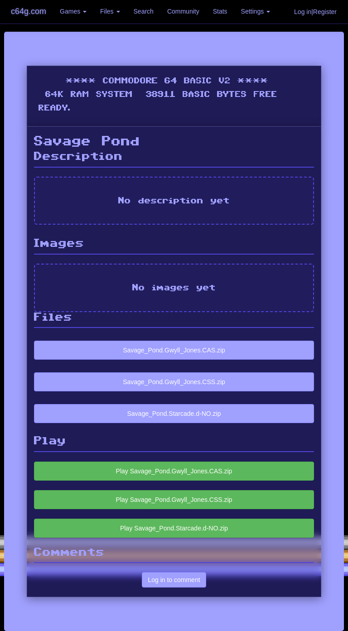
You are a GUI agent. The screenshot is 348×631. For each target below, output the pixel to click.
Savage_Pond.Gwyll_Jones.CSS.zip (174, 381)
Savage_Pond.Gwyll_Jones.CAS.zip (174, 350)
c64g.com (28, 11)
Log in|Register (315, 11)
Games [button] (73, 11)
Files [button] (110, 11)
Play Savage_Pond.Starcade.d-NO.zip (174, 528)
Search (144, 11)
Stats (220, 11)
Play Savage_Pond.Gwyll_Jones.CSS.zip (174, 499)
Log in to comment (174, 579)
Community (183, 11)
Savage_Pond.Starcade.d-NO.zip (174, 413)
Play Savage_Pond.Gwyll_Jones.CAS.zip (174, 471)
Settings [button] (255, 11)
